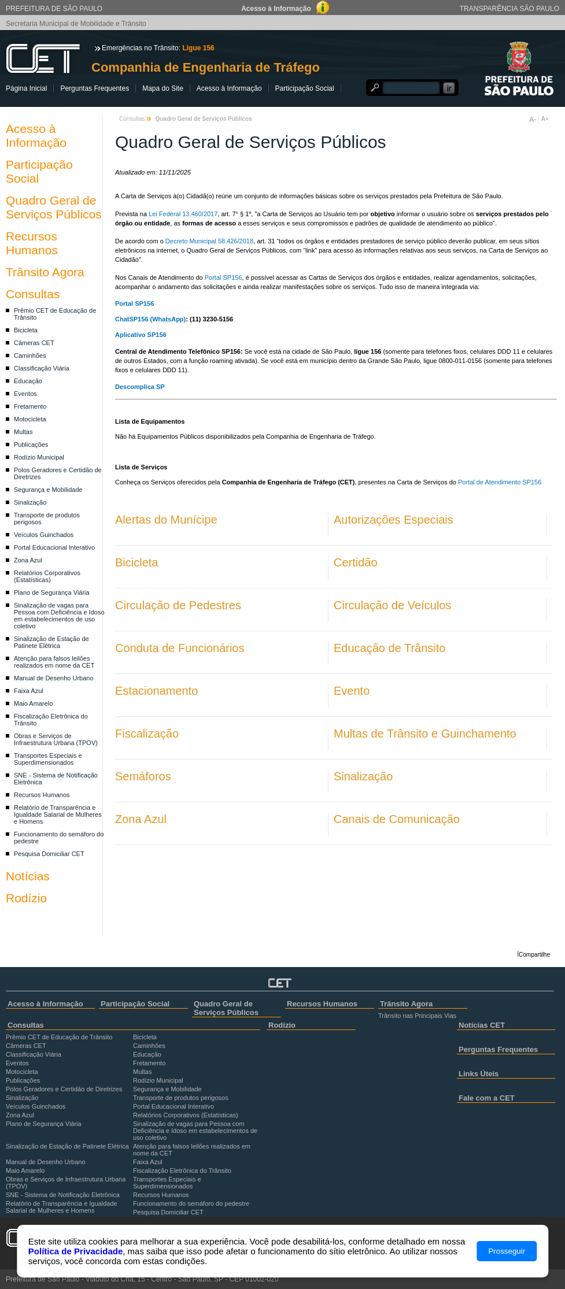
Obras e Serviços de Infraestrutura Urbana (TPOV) (56, 739)
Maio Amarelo (33, 703)
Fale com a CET (487, 1098)
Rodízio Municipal (39, 457)
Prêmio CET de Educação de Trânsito (59, 1037)
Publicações (31, 444)
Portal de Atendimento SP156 (499, 482)
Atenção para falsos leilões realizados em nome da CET (54, 662)
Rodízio (26, 898)
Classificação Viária (41, 368)
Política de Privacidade (75, 1251)
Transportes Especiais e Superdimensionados (48, 759)
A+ (545, 119)
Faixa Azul (28, 690)
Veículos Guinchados (43, 534)
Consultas (33, 294)
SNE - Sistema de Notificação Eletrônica (63, 1194)
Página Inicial (26, 88)
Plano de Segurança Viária (52, 592)
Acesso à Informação (229, 88)
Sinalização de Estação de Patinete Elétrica (51, 642)
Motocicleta (30, 419)
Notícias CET (482, 1025)
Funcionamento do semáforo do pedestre (191, 1203)
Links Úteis (478, 1073)
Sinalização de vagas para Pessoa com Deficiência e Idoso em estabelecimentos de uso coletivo (59, 615)
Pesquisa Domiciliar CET (49, 853)
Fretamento (30, 406)
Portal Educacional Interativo (54, 547)
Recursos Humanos (32, 243)
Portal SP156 (223, 277)
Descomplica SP (140, 386)
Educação (28, 380)
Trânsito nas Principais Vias (417, 1015)
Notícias (28, 876)
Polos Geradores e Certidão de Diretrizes (64, 1089)
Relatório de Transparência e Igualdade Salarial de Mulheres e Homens (58, 814)
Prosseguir (506, 1251)
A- (533, 120)
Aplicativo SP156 (141, 334)
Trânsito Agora (45, 272)
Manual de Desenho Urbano (54, 678)
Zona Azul (28, 560)
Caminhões (30, 355)
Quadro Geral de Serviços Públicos (54, 207)
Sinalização (30, 502)
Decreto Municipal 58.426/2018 (209, 241)
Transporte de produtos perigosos (180, 1097)
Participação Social (304, 88)
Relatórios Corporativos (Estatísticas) (47, 576)
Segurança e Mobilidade (48, 489)
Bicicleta (26, 330)
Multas (23, 431)
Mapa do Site (162, 88)
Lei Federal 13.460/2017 (183, 213)
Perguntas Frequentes (94, 88)
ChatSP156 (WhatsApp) (150, 319)
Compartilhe (534, 954)
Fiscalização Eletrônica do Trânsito (182, 1170)
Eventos (25, 393)
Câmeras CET (34, 342)
